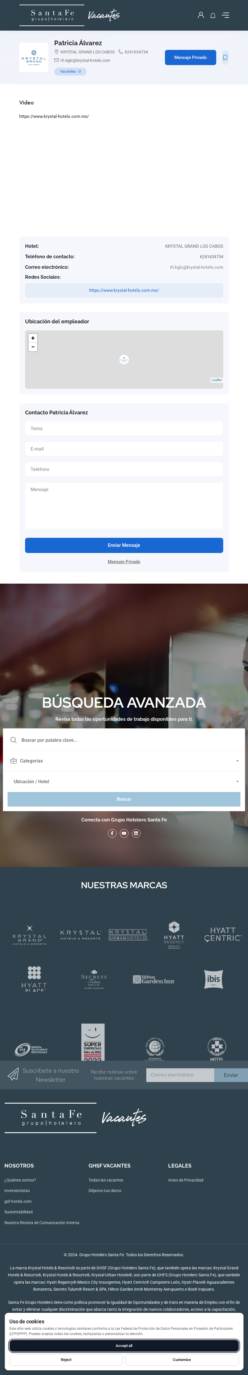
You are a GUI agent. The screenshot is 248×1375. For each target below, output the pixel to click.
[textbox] (123, 761)
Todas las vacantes (106, 1180)
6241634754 (136, 52)
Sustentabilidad (18, 1212)
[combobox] (127, 761)
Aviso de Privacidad (185, 1180)
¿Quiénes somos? (20, 1180)
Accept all (124, 1345)
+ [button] (33, 338)
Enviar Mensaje (124, 545)
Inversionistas (17, 1190)
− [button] (33, 346)
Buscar (124, 799)
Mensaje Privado (190, 57)
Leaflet (217, 380)
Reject (66, 1359)
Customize (182, 1359)
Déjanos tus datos (105, 1190)
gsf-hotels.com (17, 1201)
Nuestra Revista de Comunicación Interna (41, 1222)
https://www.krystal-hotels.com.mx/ (54, 116)
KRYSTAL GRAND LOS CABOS (88, 52)
